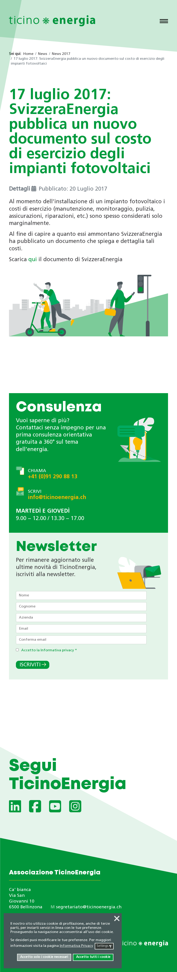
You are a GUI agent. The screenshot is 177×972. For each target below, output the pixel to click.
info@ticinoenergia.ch (57, 497)
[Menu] (164, 22)
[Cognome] (81, 606)
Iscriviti (30, 665)
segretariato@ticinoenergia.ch (88, 907)
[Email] (81, 628)
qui (32, 260)
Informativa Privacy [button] (76, 946)
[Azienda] (81, 617)
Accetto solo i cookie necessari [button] (44, 957)
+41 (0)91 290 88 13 (52, 477)
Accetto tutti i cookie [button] (93, 957)
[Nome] (81, 595)
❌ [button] (117, 919)
